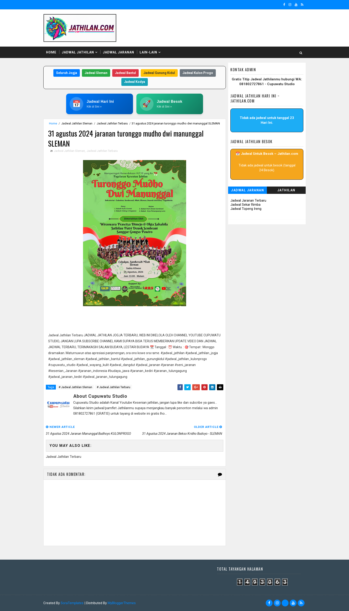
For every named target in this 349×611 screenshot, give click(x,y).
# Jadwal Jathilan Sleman (75, 387)
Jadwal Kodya (134, 82)
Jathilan (286, 190)
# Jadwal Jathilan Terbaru (113, 387)
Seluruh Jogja (66, 73)
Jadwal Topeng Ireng (245, 209)
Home (51, 52)
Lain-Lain (148, 52)
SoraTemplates (72, 603)
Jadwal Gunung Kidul (159, 73)
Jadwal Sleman (96, 73)
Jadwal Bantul (125, 73)
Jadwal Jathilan (78, 52)
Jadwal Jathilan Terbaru (112, 123)
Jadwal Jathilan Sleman (76, 123)
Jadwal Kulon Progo (197, 73)
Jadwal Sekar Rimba (245, 205)
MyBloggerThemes (122, 603)
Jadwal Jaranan (118, 52)
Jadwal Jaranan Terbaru (248, 200)
